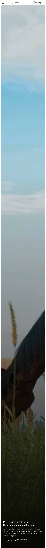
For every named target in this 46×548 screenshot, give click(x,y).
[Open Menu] (3, 3)
